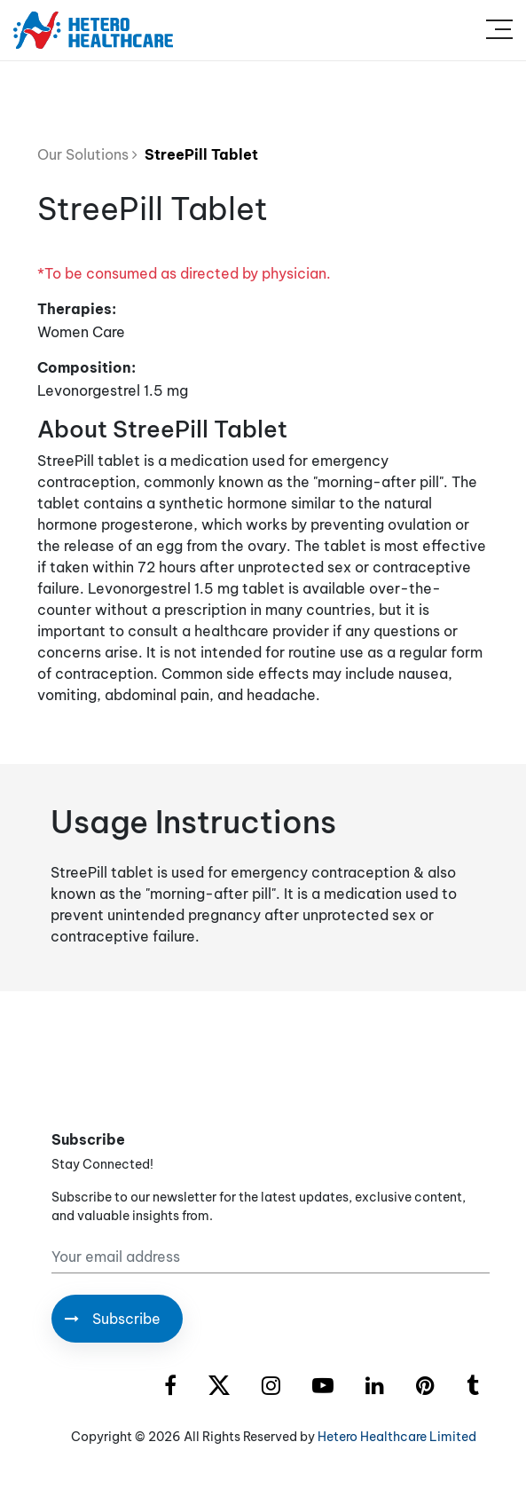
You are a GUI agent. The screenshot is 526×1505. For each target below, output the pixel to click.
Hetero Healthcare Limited (397, 1437)
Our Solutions (87, 154)
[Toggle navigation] (499, 30)
